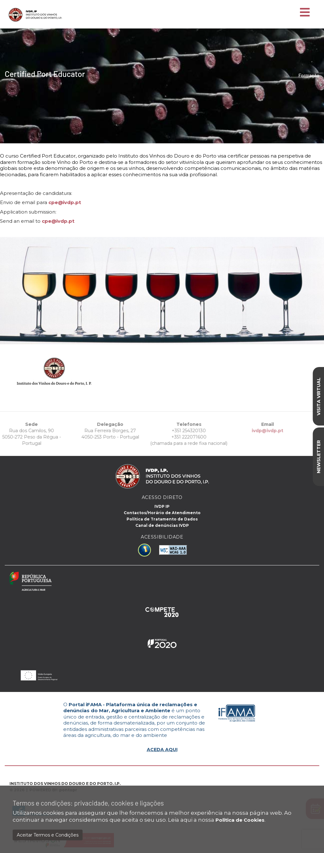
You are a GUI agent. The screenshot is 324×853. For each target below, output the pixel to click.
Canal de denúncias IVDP (162, 525)
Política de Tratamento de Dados (162, 519)
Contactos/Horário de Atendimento (162, 512)
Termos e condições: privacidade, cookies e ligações (88, 803)
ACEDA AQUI (162, 749)
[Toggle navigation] (305, 13)
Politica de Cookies (240, 820)
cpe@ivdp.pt (64, 202)
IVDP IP (162, 506)
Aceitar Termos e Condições (47, 835)
